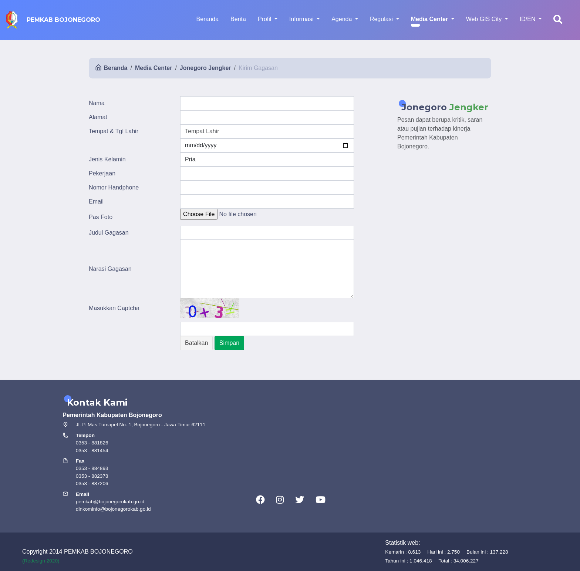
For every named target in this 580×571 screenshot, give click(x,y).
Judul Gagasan (109, 232)
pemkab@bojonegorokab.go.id (110, 501)
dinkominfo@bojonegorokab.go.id (113, 509)
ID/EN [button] (528, 19)
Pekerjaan (102, 173)
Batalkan (196, 343)
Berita (238, 19)
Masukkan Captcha (114, 308)
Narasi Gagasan (110, 269)
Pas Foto (100, 217)
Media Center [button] (430, 19)
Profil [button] (265, 19)
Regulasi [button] (382, 19)
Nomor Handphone (114, 187)
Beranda (207, 19)
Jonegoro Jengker (205, 68)
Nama (97, 103)
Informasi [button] (302, 19)
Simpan (229, 343)
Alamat (98, 117)
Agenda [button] (342, 19)
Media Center (153, 68)
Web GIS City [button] (484, 19)
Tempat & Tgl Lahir (113, 131)
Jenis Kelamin (107, 159)
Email (96, 201)
